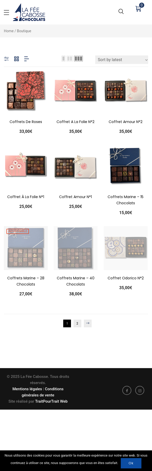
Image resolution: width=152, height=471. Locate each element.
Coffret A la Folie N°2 (75, 121)
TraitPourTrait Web (51, 401)
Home (9, 31)
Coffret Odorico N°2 (126, 281)
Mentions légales (27, 389)
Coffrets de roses (26, 121)
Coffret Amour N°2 (125, 121)
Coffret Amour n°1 (75, 198)
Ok (131, 463)
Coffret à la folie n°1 (25, 198)
